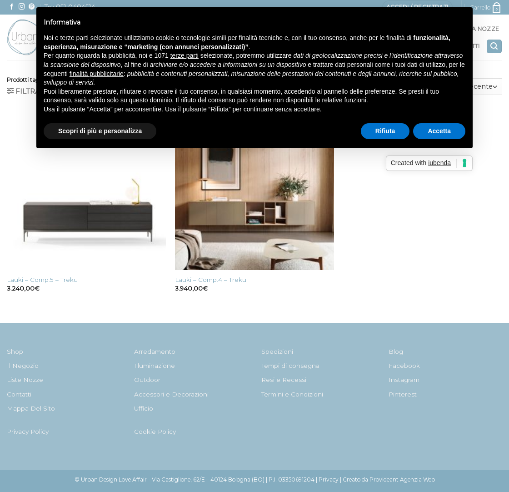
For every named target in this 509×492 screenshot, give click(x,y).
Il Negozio (23, 365)
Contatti (19, 394)
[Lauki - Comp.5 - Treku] (86, 190)
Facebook (404, 365)
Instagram (404, 379)
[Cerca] (494, 47)
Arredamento (154, 351)
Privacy (329, 479)
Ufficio (143, 408)
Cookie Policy (155, 431)
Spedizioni (277, 351)
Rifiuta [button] (385, 131)
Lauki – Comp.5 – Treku (42, 279)
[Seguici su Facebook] (12, 7)
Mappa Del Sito (31, 408)
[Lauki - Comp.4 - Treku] (254, 190)
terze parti (184, 55)
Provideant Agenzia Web (402, 479)
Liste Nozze (25, 379)
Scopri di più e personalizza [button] (100, 131)
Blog (396, 351)
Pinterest (403, 394)
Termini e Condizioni (292, 394)
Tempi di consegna (290, 365)
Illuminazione (154, 365)
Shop (15, 351)
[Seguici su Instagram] (22, 7)
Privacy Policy (28, 431)
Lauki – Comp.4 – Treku (210, 279)
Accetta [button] (439, 131)
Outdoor (147, 379)
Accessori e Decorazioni (171, 394)
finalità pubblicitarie (97, 73)
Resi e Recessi (283, 379)
